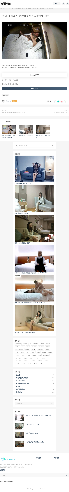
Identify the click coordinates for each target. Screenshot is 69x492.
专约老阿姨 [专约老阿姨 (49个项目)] (35, 343)
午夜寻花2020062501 (60, 112)
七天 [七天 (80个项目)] (30, 343)
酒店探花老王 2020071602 (43, 136)
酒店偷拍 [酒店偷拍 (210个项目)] (23, 363)
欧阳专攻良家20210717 (22, 243)
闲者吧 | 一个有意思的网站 (13, 9)
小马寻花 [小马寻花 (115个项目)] (44, 352)
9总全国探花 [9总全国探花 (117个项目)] (18, 343)
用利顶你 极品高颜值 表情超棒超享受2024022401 (30, 302)
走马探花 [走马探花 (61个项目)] (46, 360)
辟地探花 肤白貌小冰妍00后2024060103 (38, 415)
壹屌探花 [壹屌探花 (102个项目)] (27, 349)
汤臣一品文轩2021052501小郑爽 (25, 332)
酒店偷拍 (24, 9)
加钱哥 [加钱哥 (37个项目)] (23, 346)
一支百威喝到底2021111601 (35, 442)
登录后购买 (34, 88)
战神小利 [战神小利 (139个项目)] (50, 352)
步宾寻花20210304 (32, 433)
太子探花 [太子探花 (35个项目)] (47, 349)
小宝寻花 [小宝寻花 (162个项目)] (33, 352)
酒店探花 (5, 95)
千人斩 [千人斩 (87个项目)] (28, 346)
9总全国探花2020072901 (23, 183)
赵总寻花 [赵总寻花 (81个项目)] (17, 363)
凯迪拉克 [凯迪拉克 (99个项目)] (48, 343)
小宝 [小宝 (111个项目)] (28, 352)
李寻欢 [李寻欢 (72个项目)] (39, 355)
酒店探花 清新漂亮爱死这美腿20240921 (8, 136)
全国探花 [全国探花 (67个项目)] (42, 343)
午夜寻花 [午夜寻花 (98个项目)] (48, 346)
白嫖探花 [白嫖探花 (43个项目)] (25, 360)
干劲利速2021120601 (32, 424)
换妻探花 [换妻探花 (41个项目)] (17, 355)
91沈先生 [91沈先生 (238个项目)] (25, 343)
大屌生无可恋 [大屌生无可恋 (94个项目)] (40, 349)
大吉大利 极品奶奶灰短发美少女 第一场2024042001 (31, 273)
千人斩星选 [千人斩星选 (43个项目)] (41, 346)
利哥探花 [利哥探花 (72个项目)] (17, 346)
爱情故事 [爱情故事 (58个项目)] (37, 358)
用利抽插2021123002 (22, 213)
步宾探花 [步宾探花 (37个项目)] (31, 358)
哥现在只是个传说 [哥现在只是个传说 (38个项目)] (19, 349)
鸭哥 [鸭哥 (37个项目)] (42, 363)
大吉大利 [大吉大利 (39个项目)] (33, 349)
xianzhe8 (9, 101)
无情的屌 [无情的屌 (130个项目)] (34, 355)
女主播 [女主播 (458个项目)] (17, 352)
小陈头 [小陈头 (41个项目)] (38, 352)
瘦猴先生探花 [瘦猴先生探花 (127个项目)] (18, 360)
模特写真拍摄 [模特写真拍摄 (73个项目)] (46, 355)
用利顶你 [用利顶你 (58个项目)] (43, 358)
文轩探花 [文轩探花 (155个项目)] (28, 355)
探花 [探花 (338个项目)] (22, 355)
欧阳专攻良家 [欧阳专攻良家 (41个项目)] (18, 358)
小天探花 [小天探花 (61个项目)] (22, 352)
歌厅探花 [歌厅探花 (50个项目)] (25, 358)
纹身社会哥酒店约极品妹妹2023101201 (13, 112)
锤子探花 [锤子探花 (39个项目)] (29, 363)
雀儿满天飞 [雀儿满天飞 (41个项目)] (36, 363)
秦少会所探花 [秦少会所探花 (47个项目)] (32, 360)
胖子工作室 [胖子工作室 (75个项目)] (39, 360)
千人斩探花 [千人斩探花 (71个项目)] (34, 346)
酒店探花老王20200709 (26, 135)
